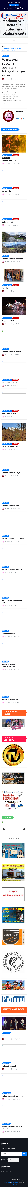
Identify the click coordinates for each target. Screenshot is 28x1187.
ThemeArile (14, 1184)
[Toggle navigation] (14, 40)
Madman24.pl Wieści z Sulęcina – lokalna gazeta (14, 27)
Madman (7, 79)
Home (4, 46)
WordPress (7, 1182)
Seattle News (14, 1182)
